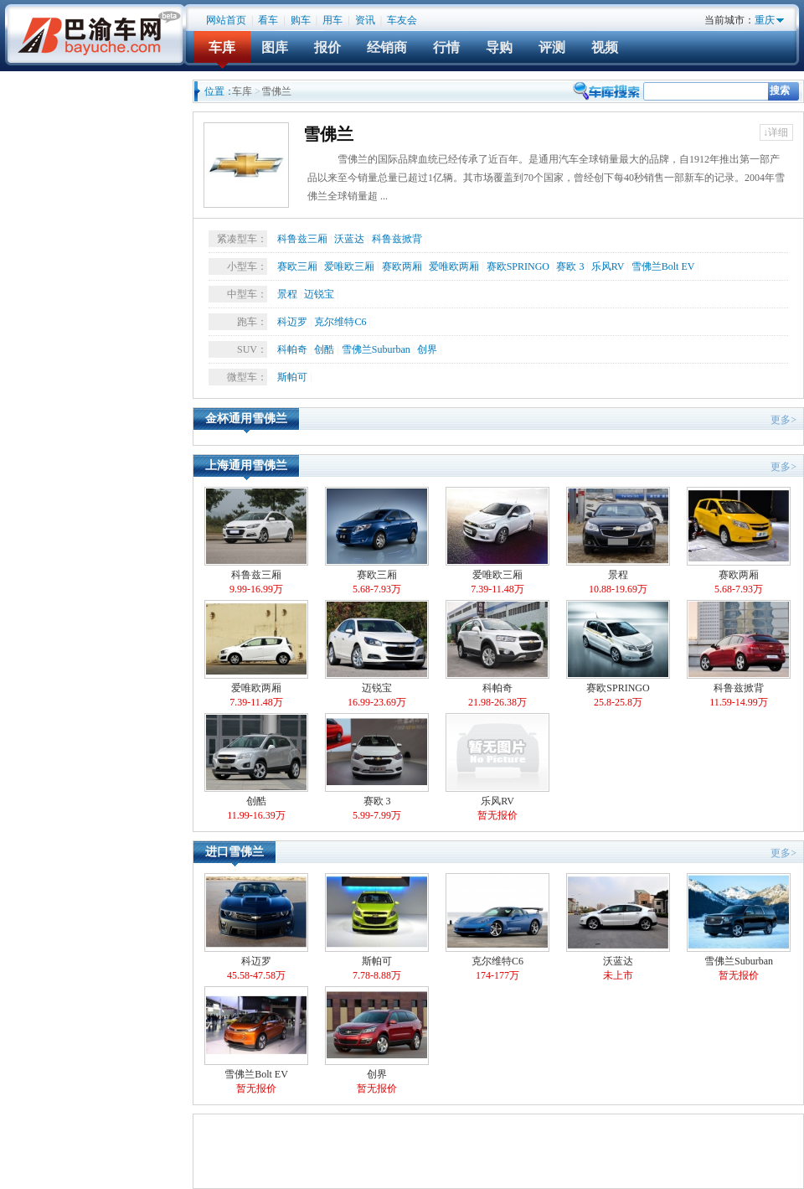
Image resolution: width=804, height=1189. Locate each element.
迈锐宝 (319, 294)
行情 (446, 47)
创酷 (324, 349)
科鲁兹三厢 (302, 239)
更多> (783, 420)
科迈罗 (292, 322)
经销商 (387, 47)
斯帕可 (292, 377)
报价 (327, 47)
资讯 (365, 20)
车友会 (402, 20)
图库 (274, 47)
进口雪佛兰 (234, 851)
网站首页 (226, 20)
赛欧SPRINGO (518, 266)
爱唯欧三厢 (349, 266)
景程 (287, 294)
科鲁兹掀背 (397, 239)
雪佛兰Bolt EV (662, 266)
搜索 (780, 90)
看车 (268, 20)
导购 (499, 47)
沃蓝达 (349, 239)
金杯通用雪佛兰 (246, 418)
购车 (301, 20)
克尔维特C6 (340, 322)
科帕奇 (292, 349)
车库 (222, 47)
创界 (427, 349)
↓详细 (775, 132)
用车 (332, 20)
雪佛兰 (328, 134)
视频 (604, 47)
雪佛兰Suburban (376, 349)
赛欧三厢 (297, 266)
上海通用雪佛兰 (246, 465)
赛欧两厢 (402, 266)
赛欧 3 (570, 266)
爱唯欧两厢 (454, 266)
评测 (552, 47)
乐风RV (608, 266)
